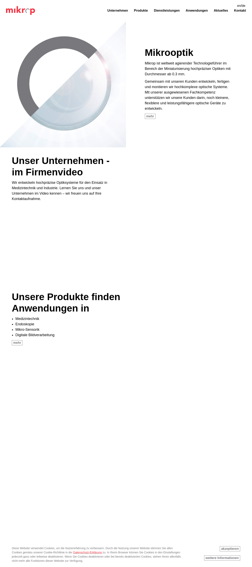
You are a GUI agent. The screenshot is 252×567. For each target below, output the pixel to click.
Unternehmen (117, 10)
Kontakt (240, 10)
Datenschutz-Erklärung (87, 552)
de (243, 5)
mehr (150, 116)
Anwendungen (197, 10)
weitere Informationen (222, 558)
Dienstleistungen (167, 10)
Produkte (141, 10)
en (239, 5)
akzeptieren (230, 548)
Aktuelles (221, 10)
